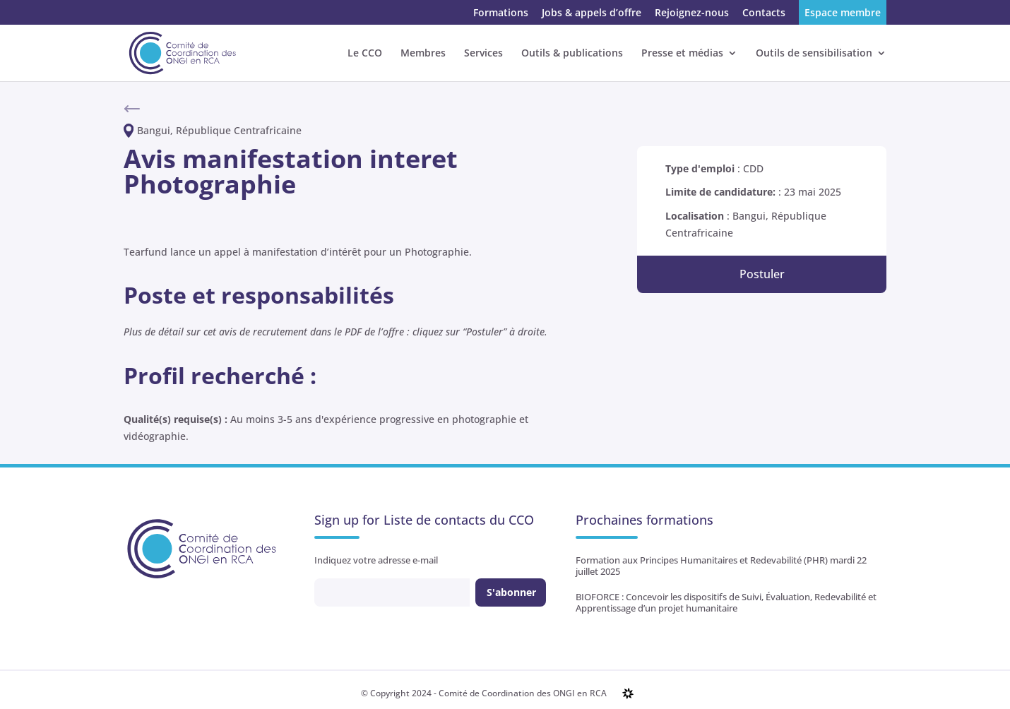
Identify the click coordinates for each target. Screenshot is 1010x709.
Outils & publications (572, 53)
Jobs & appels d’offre (591, 13)
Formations (500, 13)
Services (483, 53)
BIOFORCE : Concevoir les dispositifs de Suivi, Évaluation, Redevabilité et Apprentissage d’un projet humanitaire (726, 602)
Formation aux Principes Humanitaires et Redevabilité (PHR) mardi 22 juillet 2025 (721, 565)
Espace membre (842, 13)
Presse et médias (682, 53)
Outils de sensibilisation (814, 53)
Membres (423, 53)
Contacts (763, 13)
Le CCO (364, 53)
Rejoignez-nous (692, 13)
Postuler (762, 274)
